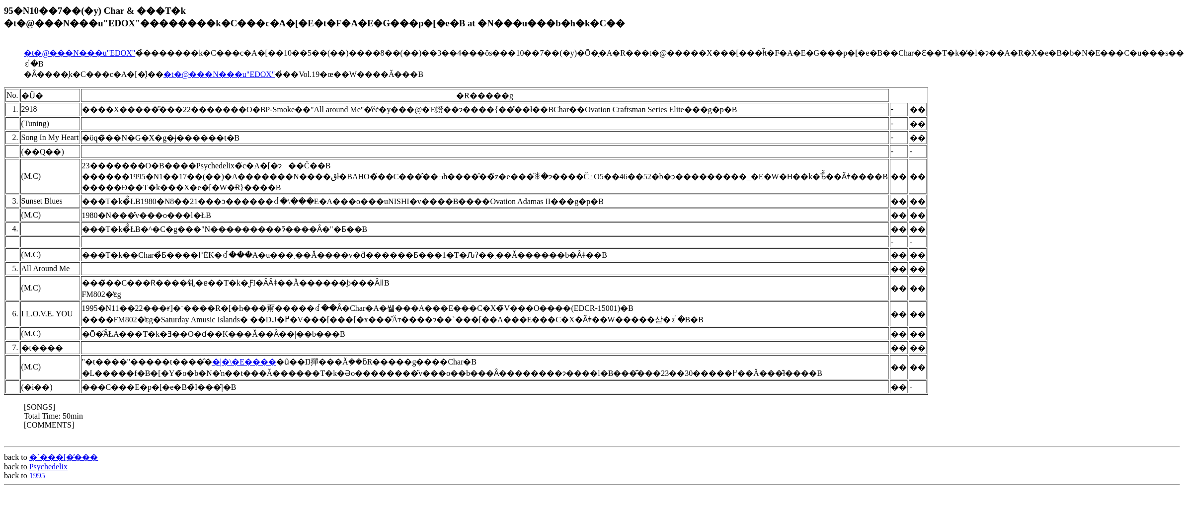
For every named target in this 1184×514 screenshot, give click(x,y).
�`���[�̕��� (63, 457)
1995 (37, 475)
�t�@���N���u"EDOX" (79, 53)
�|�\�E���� (244, 362)
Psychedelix (48, 466)
